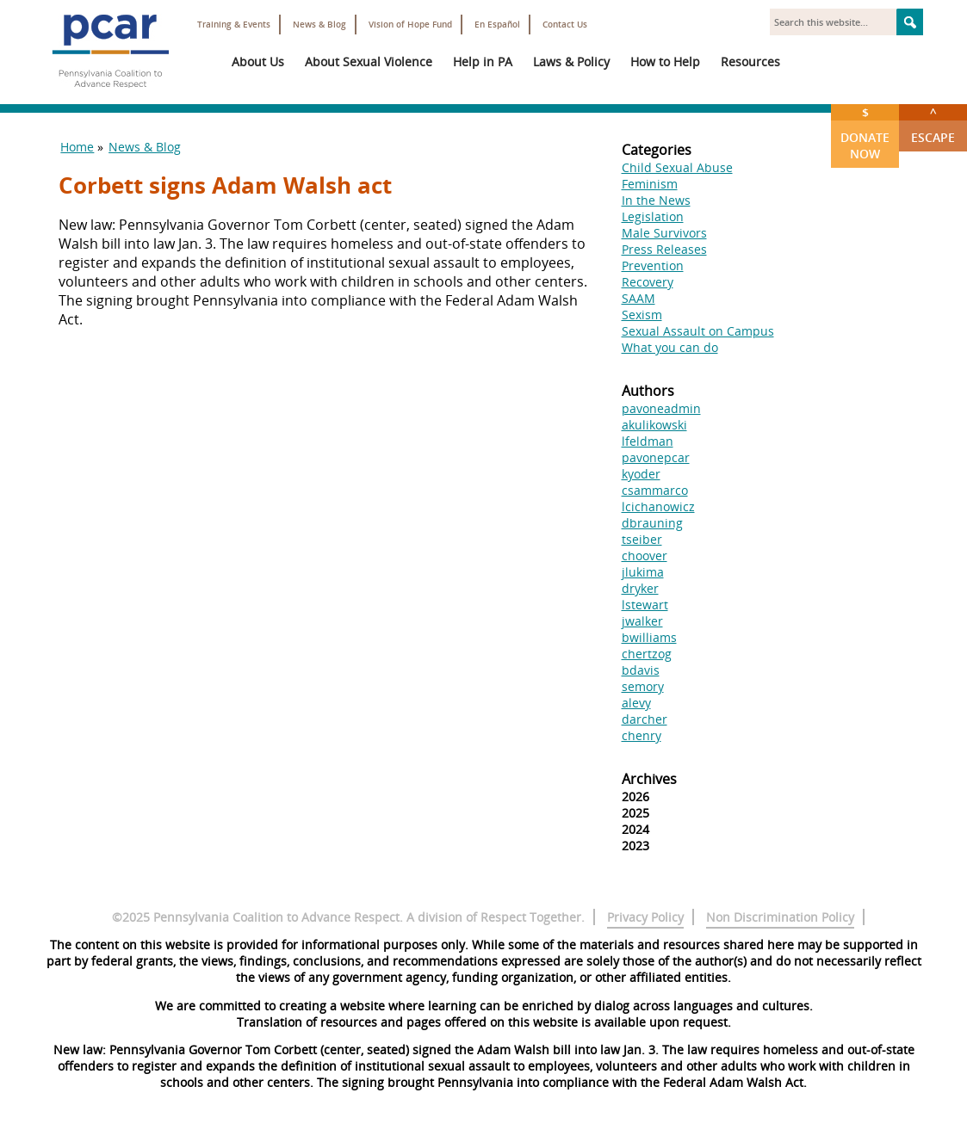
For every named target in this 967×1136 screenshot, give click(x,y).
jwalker (642, 621)
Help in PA (482, 61)
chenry (641, 735)
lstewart (645, 604)
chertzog (647, 653)
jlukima (643, 572)
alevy (636, 703)
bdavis (641, 670)
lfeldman (647, 441)
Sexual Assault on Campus (698, 331)
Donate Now (865, 133)
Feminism (650, 184)
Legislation (653, 216)
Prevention (653, 265)
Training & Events (233, 24)
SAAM (638, 298)
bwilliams (649, 637)
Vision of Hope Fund (410, 24)
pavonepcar (656, 457)
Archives (649, 778)
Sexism (642, 314)
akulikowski (654, 425)
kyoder (641, 474)
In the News (656, 200)
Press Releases (664, 249)
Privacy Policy (645, 917)
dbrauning (652, 523)
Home (77, 147)
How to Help (665, 61)
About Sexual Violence (368, 61)
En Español (497, 24)
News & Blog (319, 24)
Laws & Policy (571, 61)
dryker (640, 588)
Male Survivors (664, 233)
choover (644, 555)
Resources (750, 61)
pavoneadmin (661, 408)
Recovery (647, 282)
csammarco (655, 490)
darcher (644, 719)
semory (643, 686)
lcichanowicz (658, 506)
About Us (258, 61)
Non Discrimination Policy (780, 917)
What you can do (670, 347)
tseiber (642, 539)
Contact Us (564, 24)
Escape (933, 124)
